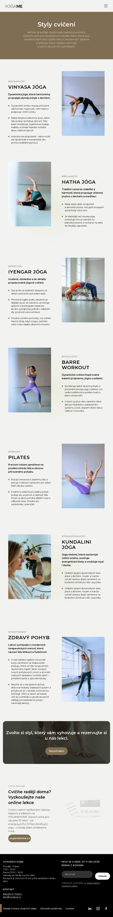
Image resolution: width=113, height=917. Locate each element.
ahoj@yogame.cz (12, 897)
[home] (13, 6)
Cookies (69, 908)
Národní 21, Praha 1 (12, 894)
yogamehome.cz (19, 838)
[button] (105, 5)
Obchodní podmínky (51, 908)
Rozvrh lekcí (56, 751)
